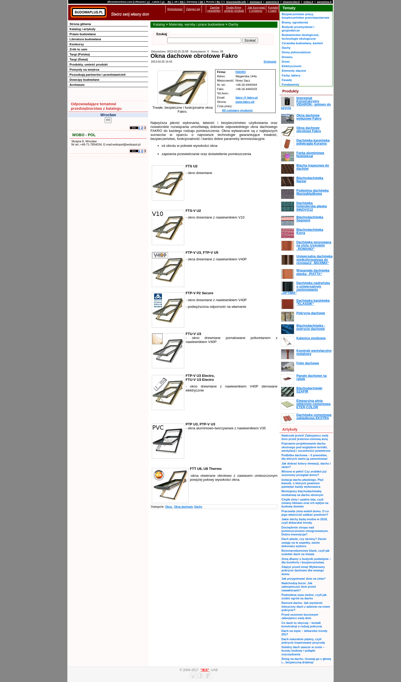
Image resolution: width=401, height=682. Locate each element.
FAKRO (240, 72)
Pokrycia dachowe (310, 313)
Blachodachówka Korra (309, 231)
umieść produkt (234, 10)
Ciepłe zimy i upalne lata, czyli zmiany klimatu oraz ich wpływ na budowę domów (304, 503)
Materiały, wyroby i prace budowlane (196, 24)
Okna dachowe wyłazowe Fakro (308, 117)
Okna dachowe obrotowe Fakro (308, 129)
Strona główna (80, 24)
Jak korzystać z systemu (256, 9)
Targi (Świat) (78, 59)
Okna (169, 506)
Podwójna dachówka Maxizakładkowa (312, 192)
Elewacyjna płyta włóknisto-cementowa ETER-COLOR (313, 404)
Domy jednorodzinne (296, 52)
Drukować (270, 61)
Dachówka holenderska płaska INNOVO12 (311, 206)
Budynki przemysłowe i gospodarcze (298, 28)
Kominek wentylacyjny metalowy (314, 352)
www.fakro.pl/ (244, 101)
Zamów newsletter (213, 9)
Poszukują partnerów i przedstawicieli (97, 74)
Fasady (287, 80)
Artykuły (289, 429)
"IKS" (204, 670)
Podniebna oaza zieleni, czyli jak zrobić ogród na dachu (303, 596)
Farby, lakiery (291, 75)
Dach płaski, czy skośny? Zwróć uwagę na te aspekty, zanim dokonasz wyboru (303, 542)
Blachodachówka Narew (309, 179)
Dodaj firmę (233, 7)
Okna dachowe (183, 506)
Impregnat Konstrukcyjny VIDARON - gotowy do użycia (306, 103)
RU (169, 2)
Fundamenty (290, 84)
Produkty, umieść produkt (88, 64)
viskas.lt (308, 2)
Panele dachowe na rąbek (311, 377)
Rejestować (175, 9)
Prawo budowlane (82, 34)
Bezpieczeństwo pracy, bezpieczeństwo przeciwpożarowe (305, 16)
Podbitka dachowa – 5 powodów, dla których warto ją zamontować (304, 457)
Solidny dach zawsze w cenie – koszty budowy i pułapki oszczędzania (303, 650)
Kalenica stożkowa (311, 338)
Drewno (287, 57)
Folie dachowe (307, 363)
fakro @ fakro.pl (246, 97)
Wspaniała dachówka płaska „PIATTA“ (312, 272)
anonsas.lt (256, 2)
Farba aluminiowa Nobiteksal (310, 154)
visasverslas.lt (291, 2)
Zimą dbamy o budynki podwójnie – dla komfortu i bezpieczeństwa (306, 560)
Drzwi (285, 61)
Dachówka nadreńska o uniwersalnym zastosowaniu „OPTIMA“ (305, 288)
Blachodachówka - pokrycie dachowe (310, 327)
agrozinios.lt (324, 2)
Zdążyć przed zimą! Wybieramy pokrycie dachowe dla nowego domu (303, 570)
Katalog (159, 24)
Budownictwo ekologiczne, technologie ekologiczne (300, 36)
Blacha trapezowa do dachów (312, 167)
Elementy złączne (294, 70)
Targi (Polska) (79, 54)
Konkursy (76, 44)
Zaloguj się (193, 9)
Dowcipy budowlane (84, 79)
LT (148, 2)
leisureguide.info (236, 2)
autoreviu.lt (272, 2)
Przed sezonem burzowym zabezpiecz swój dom (299, 616)
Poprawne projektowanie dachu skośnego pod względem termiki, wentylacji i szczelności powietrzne (305, 447)
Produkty (290, 91)
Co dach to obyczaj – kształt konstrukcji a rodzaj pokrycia (301, 624)
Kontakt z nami (273, 9)
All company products (237, 110)
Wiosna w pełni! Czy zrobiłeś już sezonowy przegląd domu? (303, 473)
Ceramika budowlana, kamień (302, 43)
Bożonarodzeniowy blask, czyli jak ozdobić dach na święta (305, 552)
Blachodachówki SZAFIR (309, 389)
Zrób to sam (78, 49)
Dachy (233, 24)
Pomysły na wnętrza (84, 69)
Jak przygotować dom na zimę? (303, 578)
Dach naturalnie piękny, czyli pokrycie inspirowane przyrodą (303, 640)
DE (201, 2)
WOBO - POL (84, 135)
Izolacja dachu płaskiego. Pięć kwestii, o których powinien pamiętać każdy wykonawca (302, 483)
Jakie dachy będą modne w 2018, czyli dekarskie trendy (304, 521)
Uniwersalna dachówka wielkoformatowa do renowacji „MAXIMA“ (314, 260)
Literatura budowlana (85, 39)
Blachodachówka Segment (309, 218)
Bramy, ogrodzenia (295, 22)
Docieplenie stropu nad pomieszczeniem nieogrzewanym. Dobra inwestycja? (305, 531)
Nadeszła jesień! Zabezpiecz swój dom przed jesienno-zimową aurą (304, 437)
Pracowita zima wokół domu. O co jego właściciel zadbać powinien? (305, 513)
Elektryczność (291, 66)
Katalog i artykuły (82, 29)
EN (181, 2)
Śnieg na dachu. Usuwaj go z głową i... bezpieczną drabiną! (306, 660)
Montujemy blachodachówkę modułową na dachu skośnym (302, 493)
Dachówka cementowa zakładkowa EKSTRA (314, 416)
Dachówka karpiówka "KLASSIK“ (313, 302)
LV (163, 2)
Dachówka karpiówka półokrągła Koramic (313, 142)
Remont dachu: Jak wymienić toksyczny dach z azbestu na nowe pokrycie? (305, 606)
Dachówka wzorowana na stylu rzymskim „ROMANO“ (313, 245)
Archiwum (77, 84)
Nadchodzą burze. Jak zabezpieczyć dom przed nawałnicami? (298, 587)
